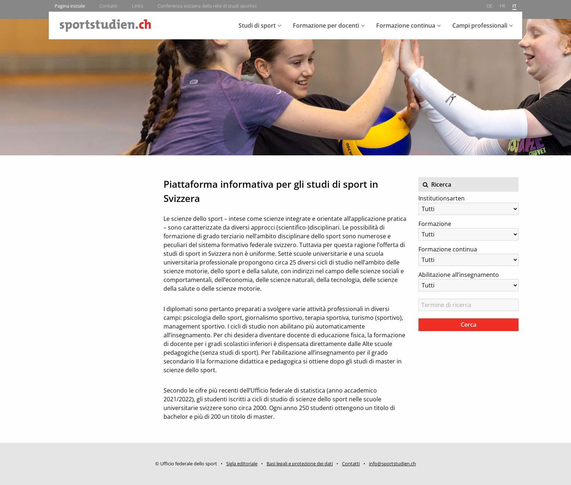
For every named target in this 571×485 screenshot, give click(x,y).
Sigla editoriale (241, 463)
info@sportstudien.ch (392, 463)
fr (502, 6)
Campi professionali (479, 25)
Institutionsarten (441, 198)
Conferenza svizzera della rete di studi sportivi (207, 6)
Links (137, 6)
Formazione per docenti (326, 25)
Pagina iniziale (70, 6)
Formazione (434, 224)
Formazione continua (405, 25)
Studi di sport (257, 25)
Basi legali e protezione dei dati (300, 463)
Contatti (108, 6)
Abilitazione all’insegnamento (458, 275)
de (489, 6)
